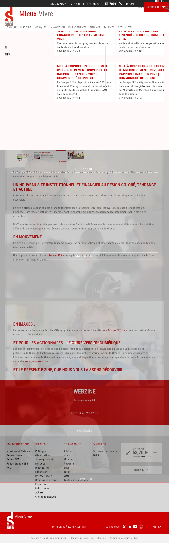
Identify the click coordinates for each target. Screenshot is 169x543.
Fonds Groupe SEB (17, 463)
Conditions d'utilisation (55, 538)
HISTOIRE (25, 27)
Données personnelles (81, 538)
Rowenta (69, 463)
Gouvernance (14, 455)
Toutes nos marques (76, 480)
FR (154, 526)
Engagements (77, 27)
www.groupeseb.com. (37, 361)
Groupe (12, 27)
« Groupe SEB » (55, 255)
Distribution (42, 467)
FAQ (9, 467)
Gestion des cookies (120, 538)
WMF (66, 476)
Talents (109, 27)
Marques (41, 27)
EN (160, 526)
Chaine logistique (45, 496)
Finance (95, 27)
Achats (39, 492)
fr (155, 1)
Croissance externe (46, 480)
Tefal (67, 471)
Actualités (125, 27)
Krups (67, 455)
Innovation (57, 27)
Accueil (14, 93)
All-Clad (68, 451)
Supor (67, 467)
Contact (35, 538)
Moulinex (69, 459)
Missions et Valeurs (18, 451)
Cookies (101, 538)
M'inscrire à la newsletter (69, 526)
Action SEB (13, 459)
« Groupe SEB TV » (116, 330)
